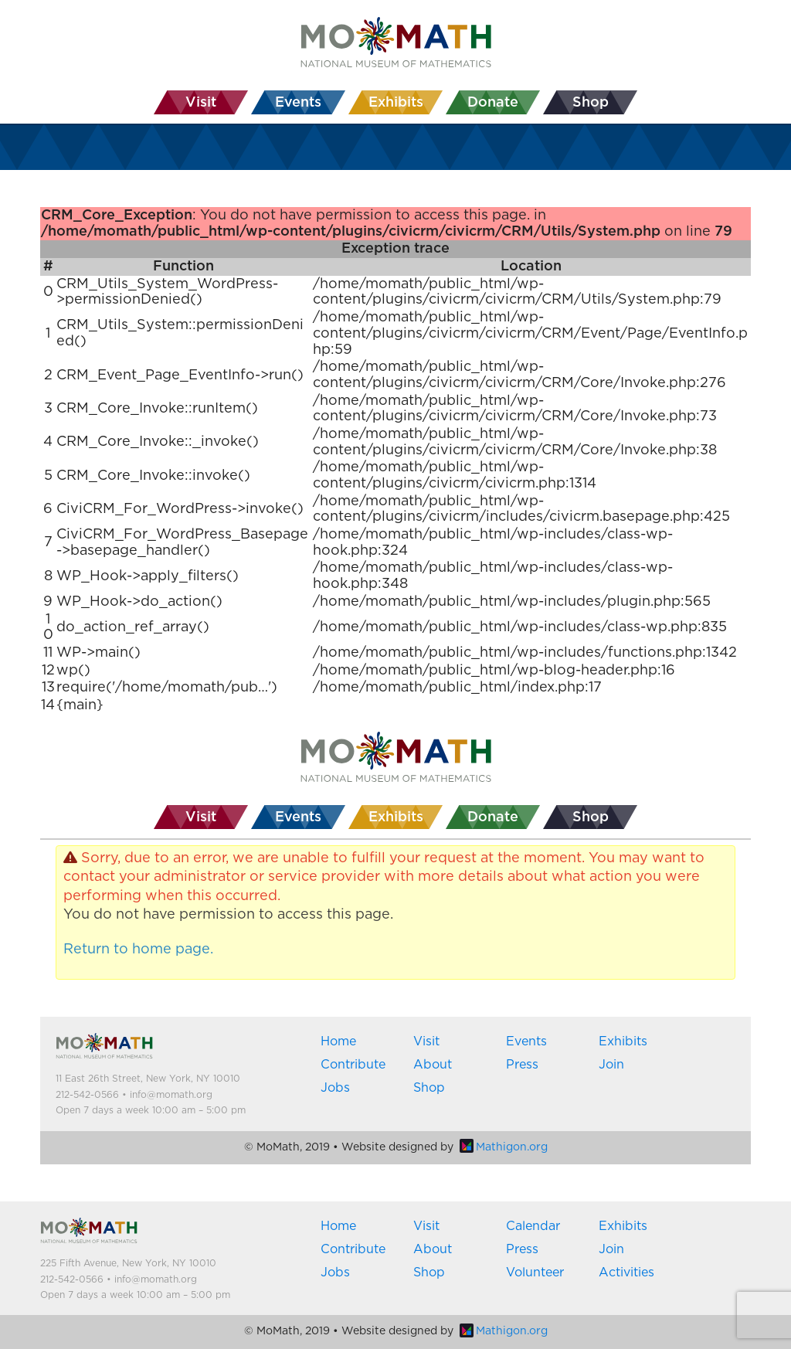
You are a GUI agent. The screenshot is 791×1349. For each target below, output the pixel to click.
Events (526, 1041)
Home (338, 1041)
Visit (426, 1041)
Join (611, 1064)
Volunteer (535, 1272)
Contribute (353, 1064)
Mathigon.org (504, 1147)
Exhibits (623, 1041)
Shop (429, 1088)
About (432, 1064)
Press (522, 1064)
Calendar (533, 1226)
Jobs (335, 1088)
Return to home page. (138, 950)
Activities (626, 1272)
